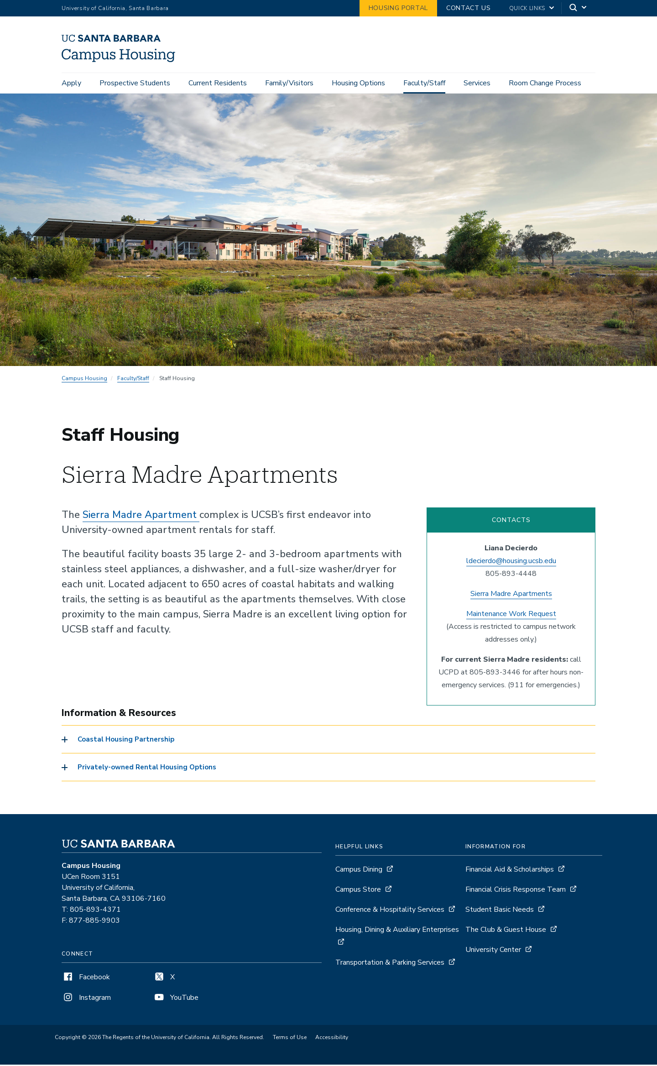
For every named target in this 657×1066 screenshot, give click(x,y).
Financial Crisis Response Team (515, 891)
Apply (71, 83)
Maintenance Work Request (511, 615)
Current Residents (217, 83)
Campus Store (358, 891)
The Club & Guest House (505, 931)
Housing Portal (398, 8)
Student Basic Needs (499, 911)
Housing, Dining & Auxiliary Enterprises (397, 931)
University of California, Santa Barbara (115, 8)
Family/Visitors (289, 83)
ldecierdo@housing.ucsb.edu (511, 562)
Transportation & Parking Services (389, 964)
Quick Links (527, 8)
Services (477, 83)
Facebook (86, 979)
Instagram (86, 999)
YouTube (175, 999)
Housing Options (358, 83)
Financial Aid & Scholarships (509, 871)
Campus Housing (84, 379)
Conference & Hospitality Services (389, 911)
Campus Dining (358, 871)
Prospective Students (134, 83)
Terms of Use (290, 1039)
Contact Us (468, 8)
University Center (493, 951)
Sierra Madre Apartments (511, 595)
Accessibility (331, 1039)
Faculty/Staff (424, 83)
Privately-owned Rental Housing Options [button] (147, 768)
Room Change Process (545, 83)
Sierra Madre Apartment (141, 516)
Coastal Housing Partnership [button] (126, 741)
